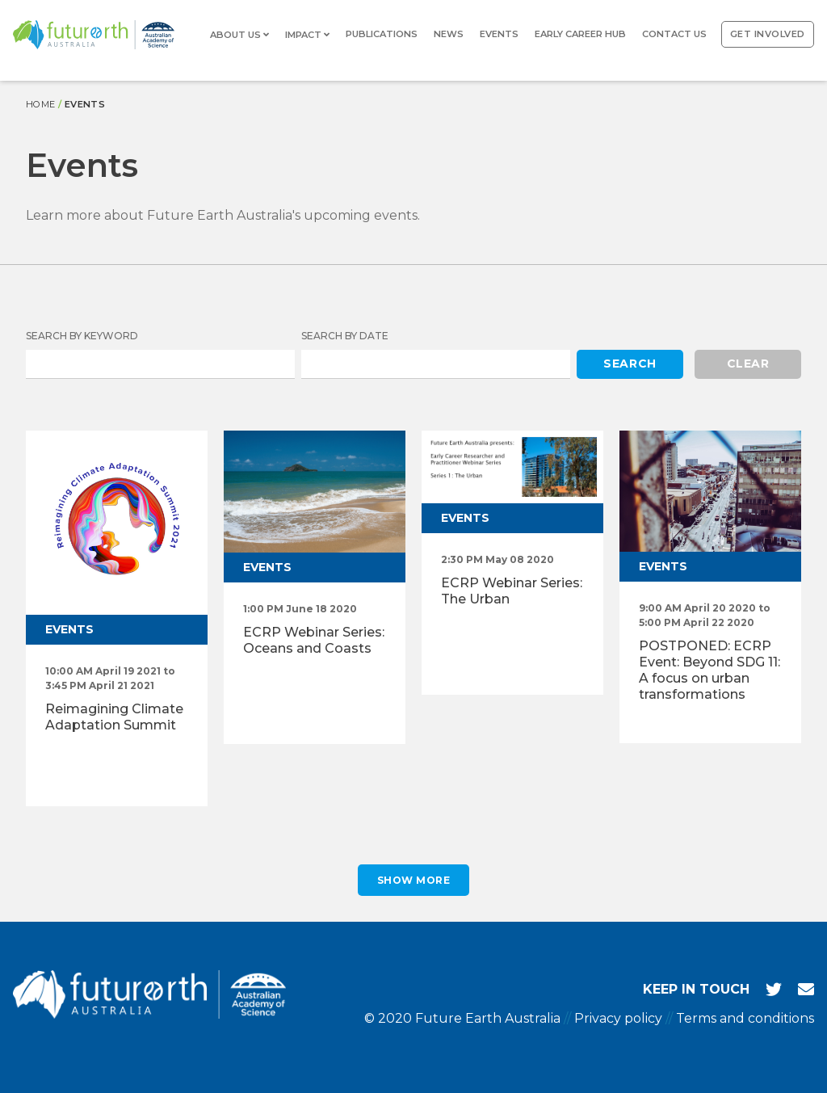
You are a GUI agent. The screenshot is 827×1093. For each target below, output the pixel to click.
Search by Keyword (82, 336)
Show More (414, 880)
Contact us (674, 34)
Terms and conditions (745, 1018)
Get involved (767, 34)
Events (499, 34)
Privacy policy (618, 1018)
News (449, 34)
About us (239, 34)
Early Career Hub (580, 34)
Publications (382, 34)
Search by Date (344, 336)
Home (41, 104)
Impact (307, 34)
